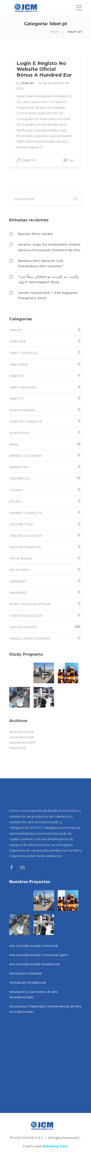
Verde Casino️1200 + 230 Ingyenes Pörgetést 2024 (48, 295)
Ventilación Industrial (25, 973)
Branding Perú (55, 1146)
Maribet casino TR (25, 513)
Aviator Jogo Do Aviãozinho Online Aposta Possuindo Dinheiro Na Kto (49, 247)
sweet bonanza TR (26, 616)
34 (68, 160)
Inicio (55, 31)
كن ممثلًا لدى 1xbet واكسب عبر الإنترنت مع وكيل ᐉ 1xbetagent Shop (48, 279)
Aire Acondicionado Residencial (34, 964)
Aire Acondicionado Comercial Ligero (39, 955)
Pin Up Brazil (20, 558)
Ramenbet (18, 593)
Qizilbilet (17, 581)
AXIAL (13, 444)
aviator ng (19, 433)
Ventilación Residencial (27, 982)
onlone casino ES (25, 536)
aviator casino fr (25, 421)
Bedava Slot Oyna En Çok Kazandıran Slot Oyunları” (41, 263)
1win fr (15, 330)
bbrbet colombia (25, 456)
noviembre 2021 (21, 737)
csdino (16, 490)
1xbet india (18, 364)
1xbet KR (16, 376)
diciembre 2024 (21, 732)
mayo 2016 (17, 748)
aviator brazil (22, 410)
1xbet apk (17, 341)
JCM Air (28, 83)
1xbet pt (29, 160)
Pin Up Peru (19, 570)
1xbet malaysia (22, 387)
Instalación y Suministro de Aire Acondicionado (33, 994)
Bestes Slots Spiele (35, 234)
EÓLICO (15, 501)
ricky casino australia (30, 604)
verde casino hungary (30, 638)
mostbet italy (21, 524)
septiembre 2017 (22, 742)
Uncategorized (23, 627)
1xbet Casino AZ (23, 353)
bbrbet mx (18, 467)
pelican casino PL (25, 547)
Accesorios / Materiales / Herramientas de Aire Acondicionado (45, 1009)
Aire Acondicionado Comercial (33, 946)
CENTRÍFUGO (20, 478)
